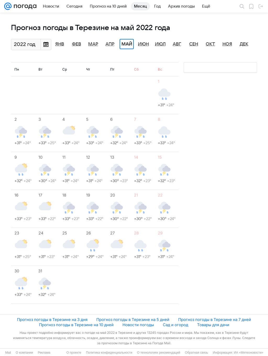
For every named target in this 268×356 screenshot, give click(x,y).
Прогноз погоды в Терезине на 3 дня (52, 319)
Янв (59, 44)
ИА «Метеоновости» (248, 352)
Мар (93, 44)
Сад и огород (175, 324)
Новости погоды (138, 324)
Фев (76, 44)
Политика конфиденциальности (109, 352)
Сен (193, 44)
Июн (143, 44)
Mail (8, 352)
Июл (160, 44)
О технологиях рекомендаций (158, 352)
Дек (244, 44)
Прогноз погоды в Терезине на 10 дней (76, 324)
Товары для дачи (213, 324)
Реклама (44, 352)
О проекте (73, 352)
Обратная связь (196, 352)
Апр (109, 44)
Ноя (227, 44)
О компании (24, 352)
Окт (210, 44)
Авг (177, 44)
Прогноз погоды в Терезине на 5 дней (132, 319)
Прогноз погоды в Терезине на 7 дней (214, 319)
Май (126, 44)
